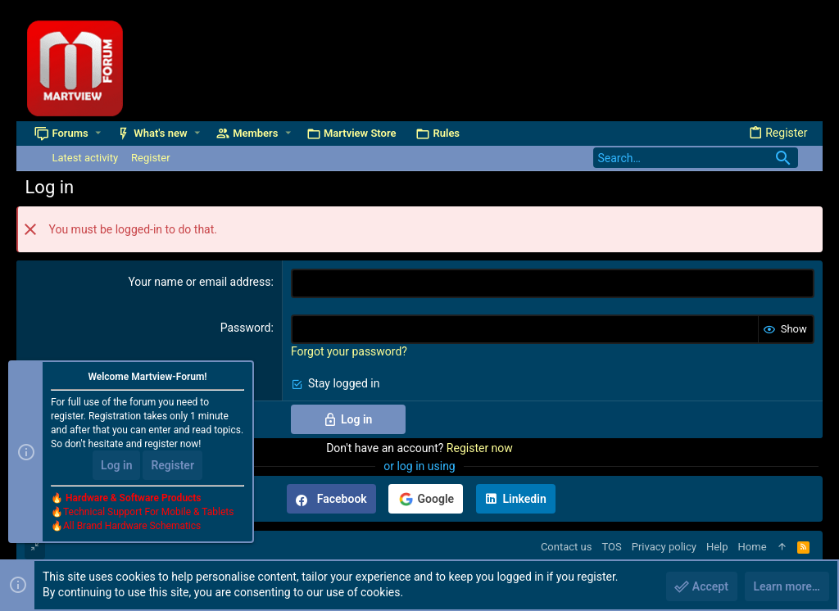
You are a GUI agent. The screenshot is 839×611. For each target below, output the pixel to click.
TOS (611, 547)
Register (172, 465)
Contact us (566, 547)
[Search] (695, 157)
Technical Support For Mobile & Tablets (148, 512)
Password (245, 327)
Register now (480, 448)
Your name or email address (199, 281)
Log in (116, 465)
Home (752, 547)
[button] (98, 133)
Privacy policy (664, 547)
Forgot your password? (349, 351)
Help (717, 547)
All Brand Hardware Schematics (132, 526)
